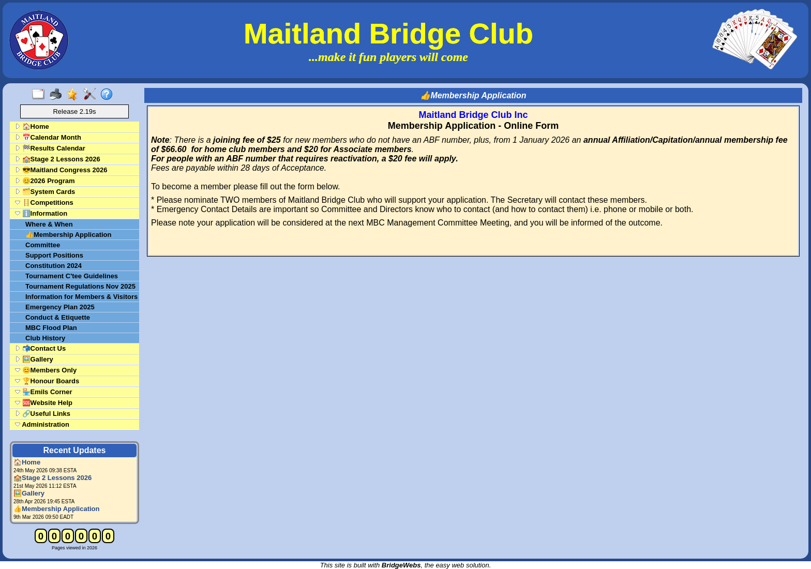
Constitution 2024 (53, 265)
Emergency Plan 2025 (60, 307)
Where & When (49, 224)
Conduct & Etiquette (57, 317)
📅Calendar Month (48, 137)
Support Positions (54, 255)
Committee (42, 245)
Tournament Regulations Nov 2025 (80, 286)
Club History (45, 338)
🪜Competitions (44, 202)
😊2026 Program (45, 181)
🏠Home (32, 126)
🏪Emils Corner (43, 392)
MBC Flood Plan (51, 328)
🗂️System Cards (45, 192)
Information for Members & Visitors (81, 297)
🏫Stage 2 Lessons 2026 (57, 159)
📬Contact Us (40, 348)
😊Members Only (46, 370)
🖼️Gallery (34, 359)
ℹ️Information (41, 213)
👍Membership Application (68, 234)
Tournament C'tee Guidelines (71, 276)
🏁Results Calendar (50, 148)
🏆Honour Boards (47, 381)
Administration (42, 424)
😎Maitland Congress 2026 (61, 170)
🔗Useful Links (42, 413)
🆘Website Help (43, 403)
